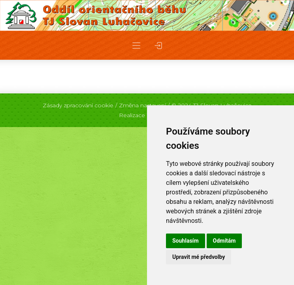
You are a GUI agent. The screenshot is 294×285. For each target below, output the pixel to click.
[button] (136, 45)
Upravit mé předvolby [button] (198, 257)
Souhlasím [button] (185, 241)
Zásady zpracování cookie (78, 105)
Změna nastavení (142, 105)
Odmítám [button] (224, 241)
